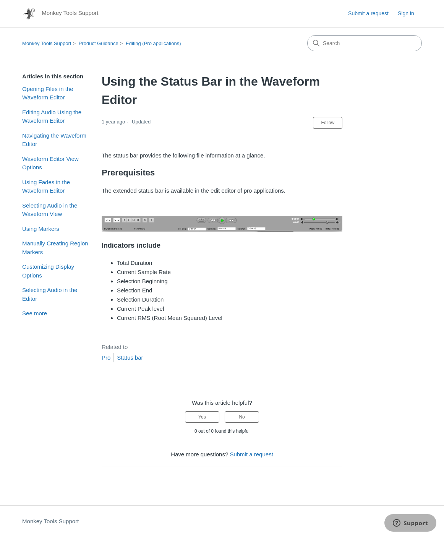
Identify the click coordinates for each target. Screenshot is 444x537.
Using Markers (40, 229)
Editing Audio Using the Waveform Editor (51, 116)
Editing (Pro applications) (153, 43)
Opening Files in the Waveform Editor (47, 93)
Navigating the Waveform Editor (54, 140)
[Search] (364, 43)
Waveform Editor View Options (50, 163)
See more (34, 313)
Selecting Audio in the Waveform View (49, 209)
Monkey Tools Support (46, 43)
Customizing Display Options (48, 271)
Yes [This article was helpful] (202, 417)
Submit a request (368, 13)
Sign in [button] (406, 13)
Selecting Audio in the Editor (49, 294)
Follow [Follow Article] (327, 122)
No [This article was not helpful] (242, 417)
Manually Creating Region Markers (55, 247)
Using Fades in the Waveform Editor (46, 186)
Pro (106, 357)
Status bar (130, 357)
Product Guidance (98, 43)
